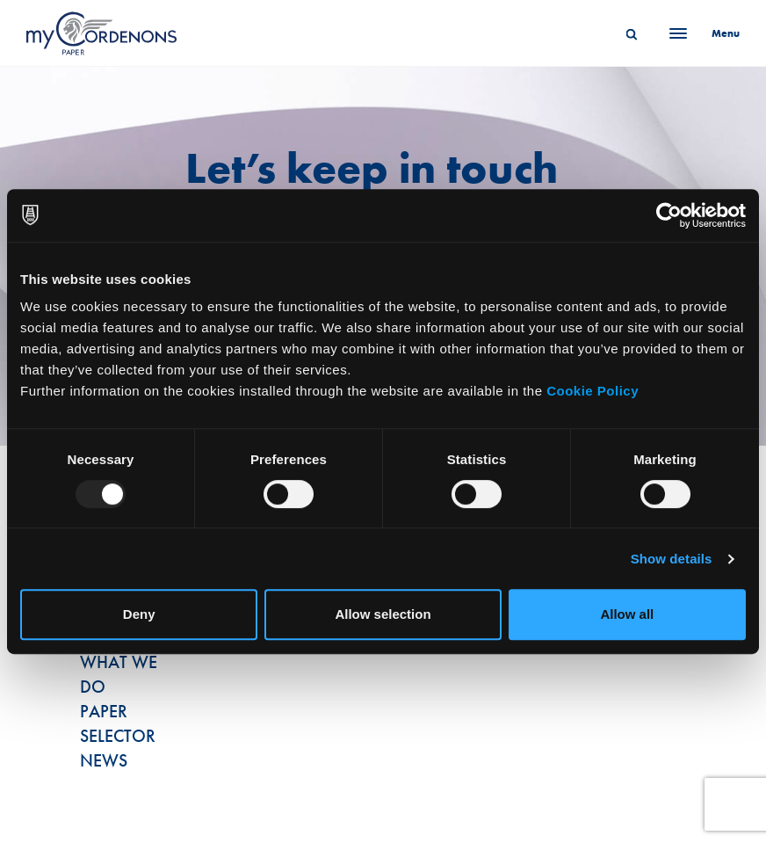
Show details (671, 558)
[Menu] (699, 33)
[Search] (632, 33)
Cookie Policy (592, 390)
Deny (139, 614)
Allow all (627, 614)
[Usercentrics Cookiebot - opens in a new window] (669, 215)
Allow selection (382, 614)
